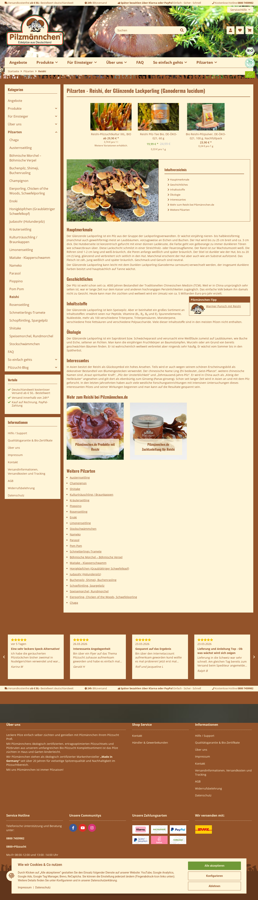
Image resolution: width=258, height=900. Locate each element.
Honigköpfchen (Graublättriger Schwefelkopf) (99, 568)
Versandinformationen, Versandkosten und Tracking (26, 471)
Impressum (25, 887)
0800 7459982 (245, 3)
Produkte (15, 108)
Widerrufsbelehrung (21, 488)
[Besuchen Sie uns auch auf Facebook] (73, 828)
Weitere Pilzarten (180, 210)
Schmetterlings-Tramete (86, 551)
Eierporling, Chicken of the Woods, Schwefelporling (103, 597)
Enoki (73, 517)
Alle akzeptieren (214, 865)
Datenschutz (43, 887)
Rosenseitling (78, 511)
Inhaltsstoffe (177, 189)
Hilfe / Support (17, 433)
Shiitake (75, 489)
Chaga (74, 603)
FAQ (140, 62)
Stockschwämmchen (83, 529)
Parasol (74, 540)
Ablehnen (214, 886)
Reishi (14, 297)
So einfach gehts (20, 359)
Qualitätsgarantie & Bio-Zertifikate (30, 440)
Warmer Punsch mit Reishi (223, 306)
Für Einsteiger (18, 116)
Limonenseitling (80, 523)
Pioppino (75, 506)
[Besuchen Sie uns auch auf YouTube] (82, 828)
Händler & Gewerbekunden (150, 742)
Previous (4, 657)
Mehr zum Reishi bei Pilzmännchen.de (192, 204)
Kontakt (13, 462)
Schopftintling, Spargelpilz (87, 585)
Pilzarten (15, 132)
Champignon (78, 483)
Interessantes (178, 199)
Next (254, 657)
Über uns (15, 124)
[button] (230, 30)
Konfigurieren (214, 875)
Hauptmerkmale (179, 179)
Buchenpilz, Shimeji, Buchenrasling (93, 580)
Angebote (15, 100)
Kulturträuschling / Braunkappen (91, 494)
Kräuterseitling (79, 500)
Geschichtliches (179, 184)
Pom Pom (76, 546)
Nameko (75, 534)
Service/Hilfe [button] (238, 10)
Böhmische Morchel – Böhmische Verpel (96, 557)
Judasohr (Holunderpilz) (85, 574)
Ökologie (175, 194)
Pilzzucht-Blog (18, 367)
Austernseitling (80, 477)
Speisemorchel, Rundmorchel (89, 591)
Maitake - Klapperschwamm (88, 563)
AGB (10, 481)
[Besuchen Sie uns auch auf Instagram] (92, 828)
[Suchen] (145, 30)
